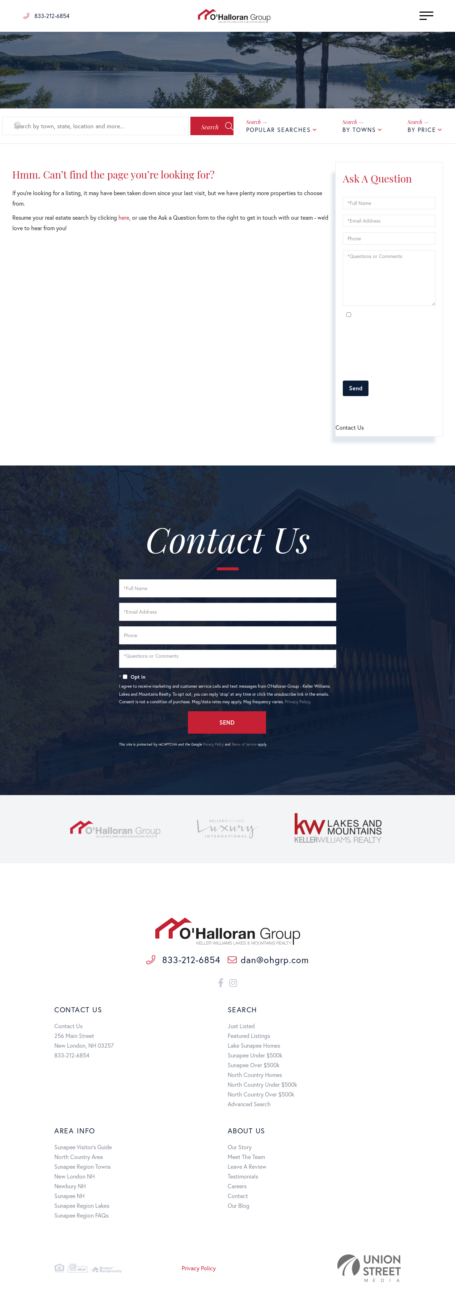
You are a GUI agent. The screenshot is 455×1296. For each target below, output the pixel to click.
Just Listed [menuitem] (241, 1027)
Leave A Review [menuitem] (247, 1168)
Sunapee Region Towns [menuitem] (82, 1168)
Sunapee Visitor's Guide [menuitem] (83, 1148)
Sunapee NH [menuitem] (69, 1197)
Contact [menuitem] (238, 1197)
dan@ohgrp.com (268, 961)
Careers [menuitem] (237, 1187)
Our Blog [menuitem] (238, 1207)
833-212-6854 (46, 16)
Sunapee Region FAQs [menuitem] (81, 1216)
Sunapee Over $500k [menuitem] (253, 1066)
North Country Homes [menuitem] (255, 1076)
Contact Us (68, 1027)
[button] (203, 126)
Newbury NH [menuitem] (70, 1187)
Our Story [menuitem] (240, 1148)
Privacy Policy (409, 371)
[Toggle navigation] (415, 16)
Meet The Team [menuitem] (246, 1158)
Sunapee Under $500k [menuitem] (255, 1056)
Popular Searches (278, 129)
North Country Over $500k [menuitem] (261, 1095)
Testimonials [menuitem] (243, 1177)
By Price (422, 129)
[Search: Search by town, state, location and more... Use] (88, 126)
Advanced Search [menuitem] (249, 1105)
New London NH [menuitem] (74, 1177)
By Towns (359, 129)
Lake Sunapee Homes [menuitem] (254, 1047)
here (123, 217)
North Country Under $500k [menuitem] (262, 1086)
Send (355, 388)
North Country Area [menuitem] (78, 1158)
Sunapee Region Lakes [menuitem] (81, 1207)
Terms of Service (383, 407)
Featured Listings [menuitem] (249, 1037)
